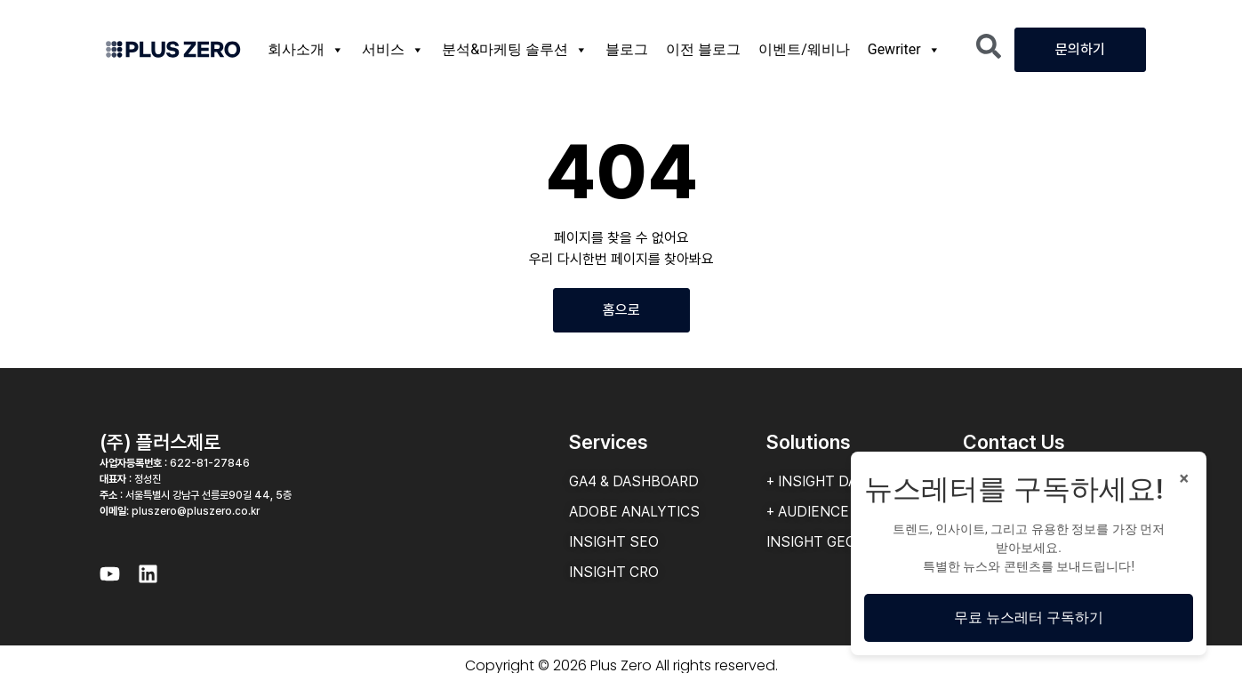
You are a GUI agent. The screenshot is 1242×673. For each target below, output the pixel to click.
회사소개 (306, 50)
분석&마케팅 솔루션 (515, 50)
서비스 (393, 50)
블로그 (626, 49)
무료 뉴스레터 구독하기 (1028, 617)
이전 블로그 (703, 49)
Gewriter (904, 50)
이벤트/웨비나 (804, 49)
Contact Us (1014, 441)
